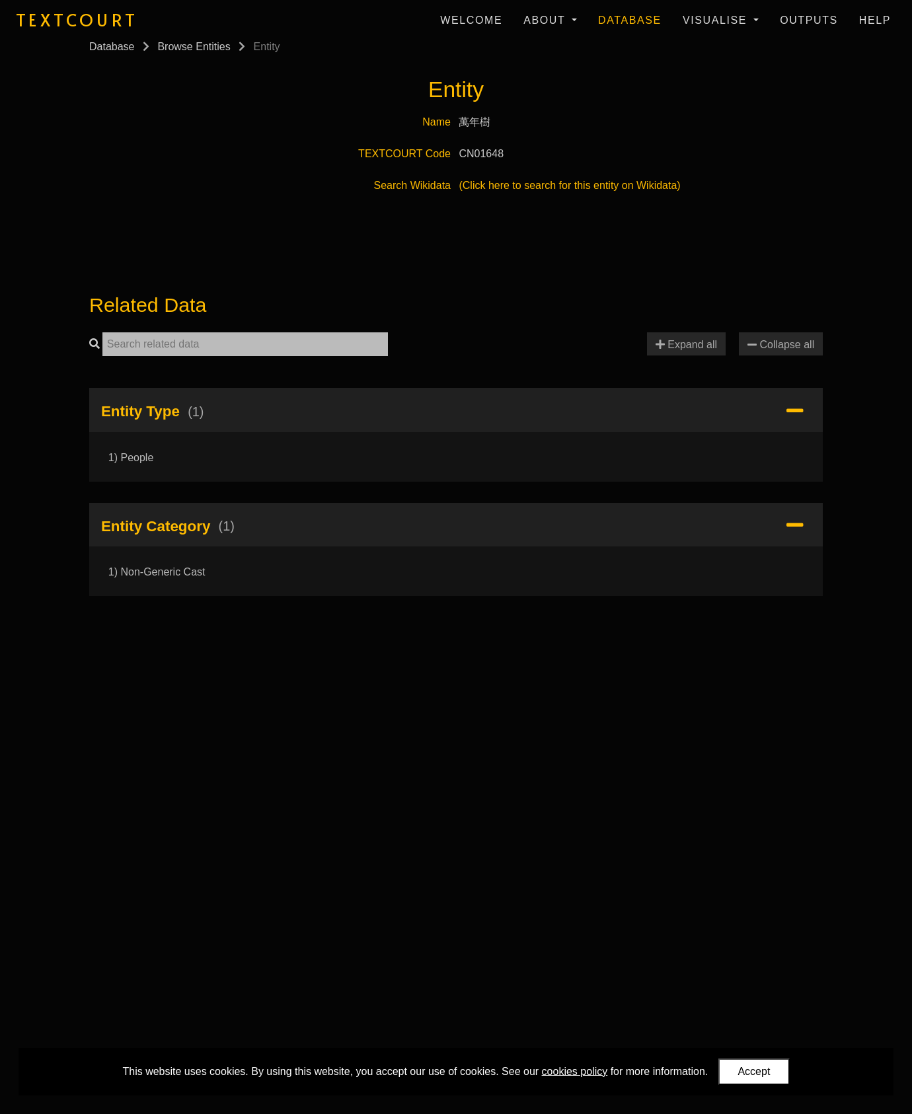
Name (436, 122)
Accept (754, 1071)
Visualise (717, 20)
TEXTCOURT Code (404, 153)
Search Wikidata (412, 185)
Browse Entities (193, 46)
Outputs (809, 20)
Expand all (686, 344)
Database (630, 20)
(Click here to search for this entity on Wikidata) (569, 185)
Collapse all (780, 344)
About (546, 20)
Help (875, 20)
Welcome (471, 20)
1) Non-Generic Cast (157, 571)
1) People (131, 457)
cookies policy (575, 1070)
